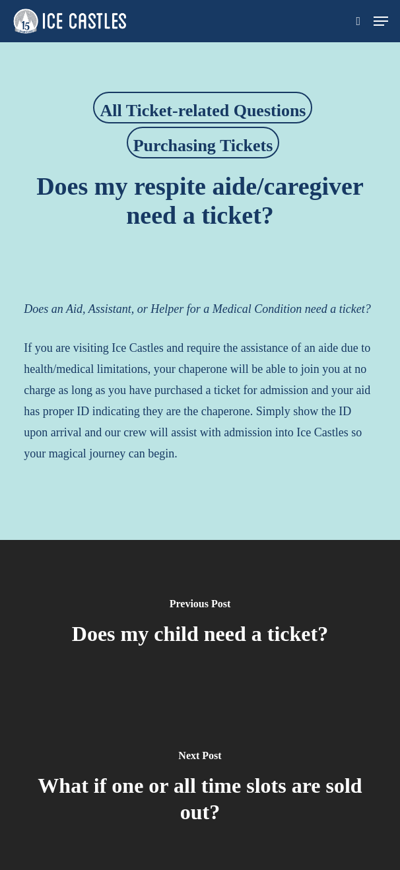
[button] (381, 21)
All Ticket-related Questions (203, 110)
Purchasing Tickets (203, 145)
